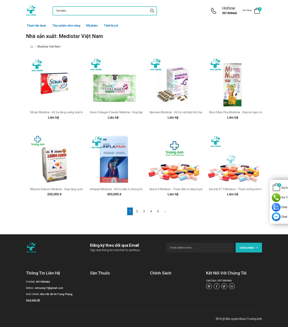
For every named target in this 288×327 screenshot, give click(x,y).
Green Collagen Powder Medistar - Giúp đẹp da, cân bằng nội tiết (129, 112)
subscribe (249, 247)
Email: (30, 287)
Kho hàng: (33, 294)
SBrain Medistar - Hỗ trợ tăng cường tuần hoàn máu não (64, 112)
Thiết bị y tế (111, 25)
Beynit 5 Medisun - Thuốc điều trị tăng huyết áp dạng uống (185, 189)
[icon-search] (152, 10)
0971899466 (229, 13)
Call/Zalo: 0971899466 (219, 280)
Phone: (30, 281)
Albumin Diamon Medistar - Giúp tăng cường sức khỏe (63, 189)
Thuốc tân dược (36, 25)
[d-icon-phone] (215, 11)
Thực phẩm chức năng (66, 25)
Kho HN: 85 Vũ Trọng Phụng (56, 294)
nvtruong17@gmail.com (49, 287)
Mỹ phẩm (92, 25)
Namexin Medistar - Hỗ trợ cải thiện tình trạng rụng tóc (183, 112)
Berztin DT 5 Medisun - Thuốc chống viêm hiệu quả (240, 189)
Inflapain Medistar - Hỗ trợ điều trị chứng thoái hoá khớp (124, 189)
